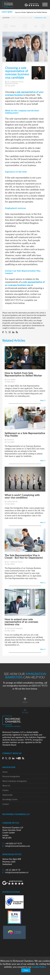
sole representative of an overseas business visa (25, 283)
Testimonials (7, 795)
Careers (5, 790)
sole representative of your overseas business (24, 93)
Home (13, 17)
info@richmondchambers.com (16, 846)
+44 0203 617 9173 (12, 843)
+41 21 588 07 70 (11, 870)
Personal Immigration (11, 776)
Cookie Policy (39, 966)
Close (26, 970)
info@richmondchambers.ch (15, 872)
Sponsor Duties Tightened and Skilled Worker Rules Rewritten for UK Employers (31, 12)
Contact (5, 804)
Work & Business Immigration (14, 781)
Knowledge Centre (25, 17)
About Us (6, 785)
